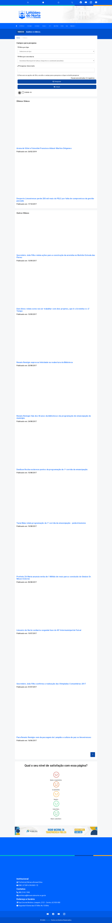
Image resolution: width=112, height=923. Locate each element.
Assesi (48, 920)
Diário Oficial (56, 25)
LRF (50, 25)
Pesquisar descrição (26, 66)
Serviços (44, 25)
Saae (67, 25)
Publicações (73, 25)
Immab (62, 25)
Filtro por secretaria (26, 56)
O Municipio (29, 25)
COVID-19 (28, 92)
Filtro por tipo (23, 47)
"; (56, 61)
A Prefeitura (22, 25)
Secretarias (37, 25)
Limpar (57, 87)
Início (18, 38)
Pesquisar (57, 81)
